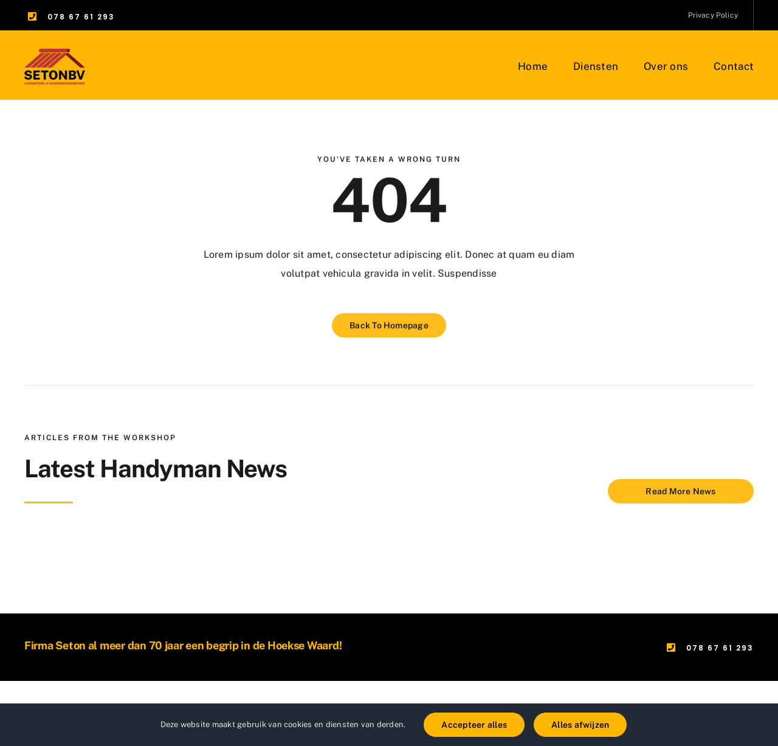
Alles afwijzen (580, 725)
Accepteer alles (474, 725)
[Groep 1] (54, 53)
